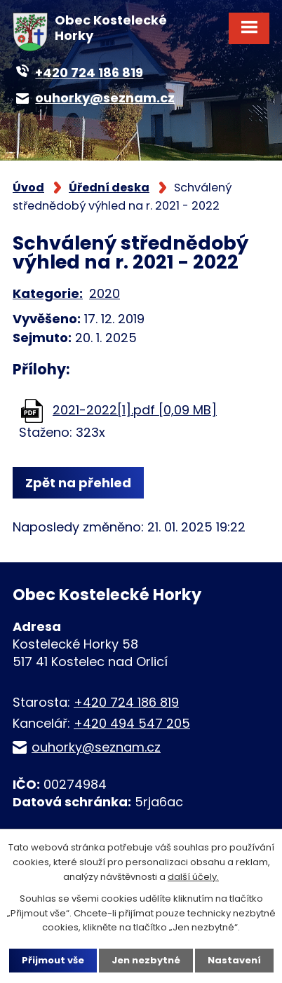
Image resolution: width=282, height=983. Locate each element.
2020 (104, 293)
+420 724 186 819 (126, 702)
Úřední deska (109, 187)
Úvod (28, 187)
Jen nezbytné (146, 960)
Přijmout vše (53, 960)
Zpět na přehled (78, 483)
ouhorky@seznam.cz (96, 747)
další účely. (193, 876)
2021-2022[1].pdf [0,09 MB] (135, 410)
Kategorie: (48, 293)
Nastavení (234, 960)
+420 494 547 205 (132, 723)
